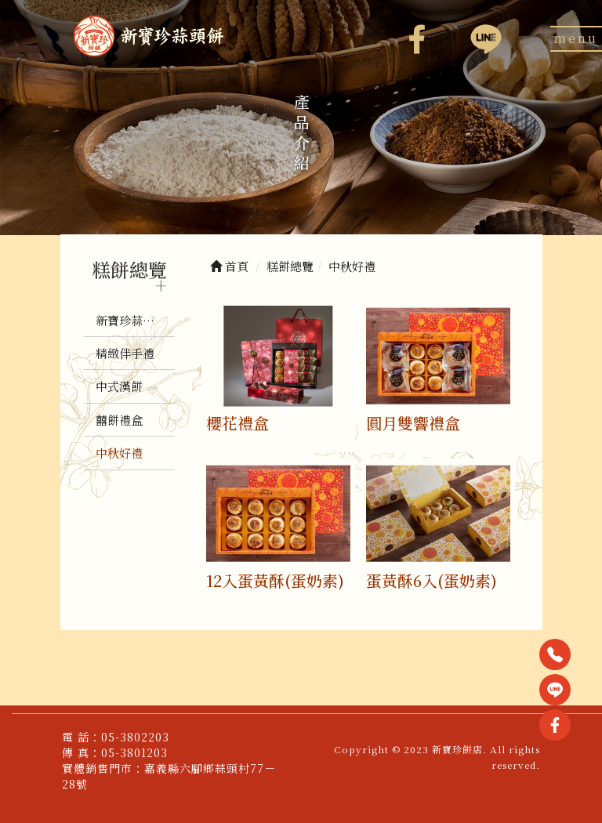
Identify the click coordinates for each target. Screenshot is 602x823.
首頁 (229, 266)
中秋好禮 (119, 452)
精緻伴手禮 (125, 353)
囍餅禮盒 (119, 420)
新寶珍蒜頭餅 (131, 320)
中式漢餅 (119, 386)
